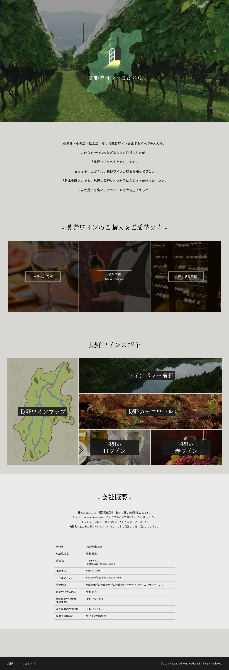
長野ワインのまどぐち (39, 663)
